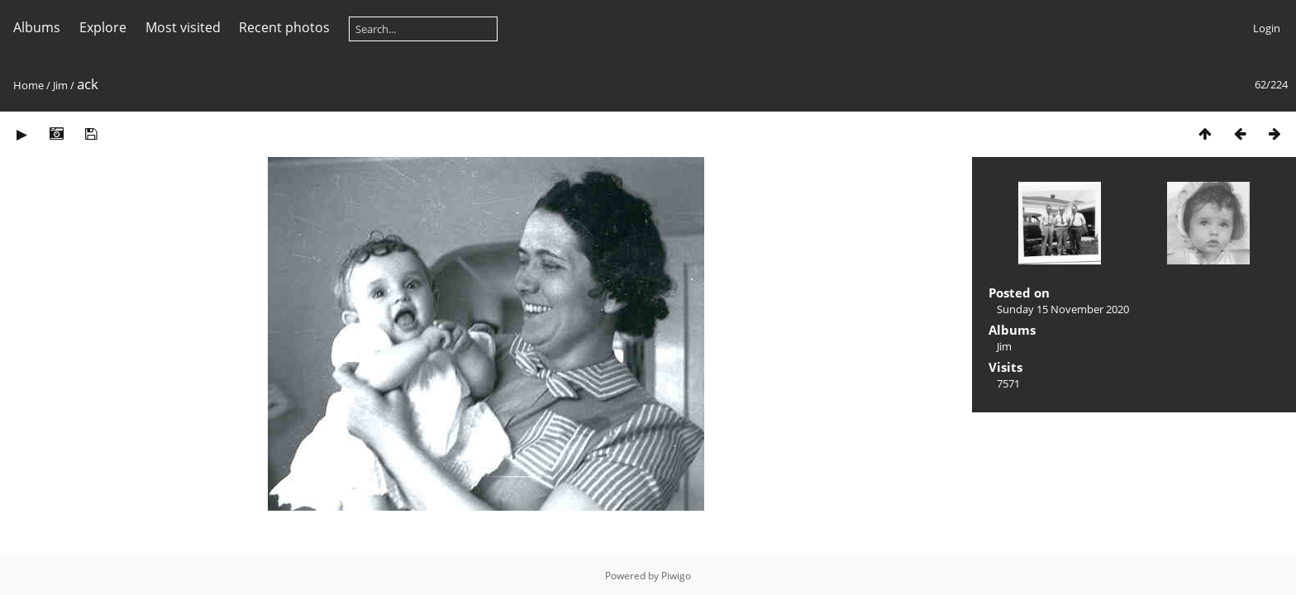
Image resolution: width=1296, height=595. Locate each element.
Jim (60, 85)
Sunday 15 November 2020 (1063, 309)
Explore (102, 27)
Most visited (183, 27)
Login (1266, 28)
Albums (36, 27)
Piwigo (676, 576)
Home (28, 85)
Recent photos (284, 27)
